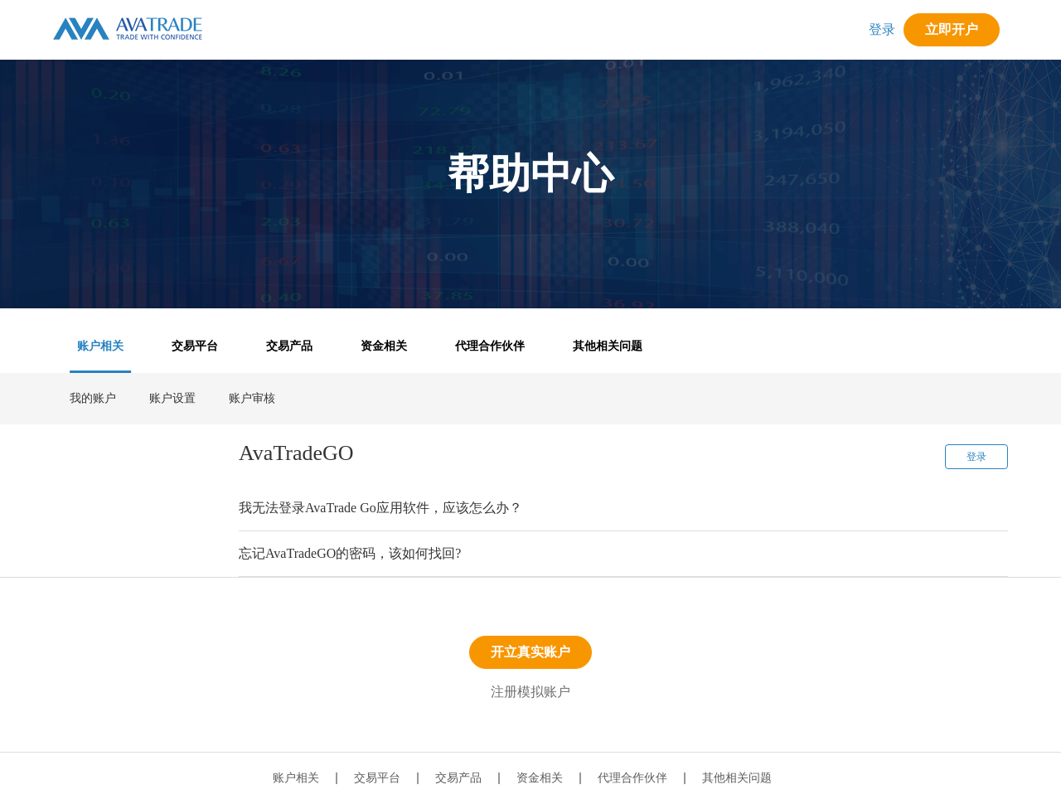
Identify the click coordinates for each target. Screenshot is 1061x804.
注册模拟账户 (530, 692)
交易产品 (289, 346)
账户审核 (252, 398)
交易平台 (195, 346)
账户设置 (172, 398)
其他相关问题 (607, 346)
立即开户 (951, 29)
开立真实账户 (530, 652)
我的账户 (93, 398)
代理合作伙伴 (490, 346)
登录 (882, 29)
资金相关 (384, 346)
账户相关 (100, 346)
